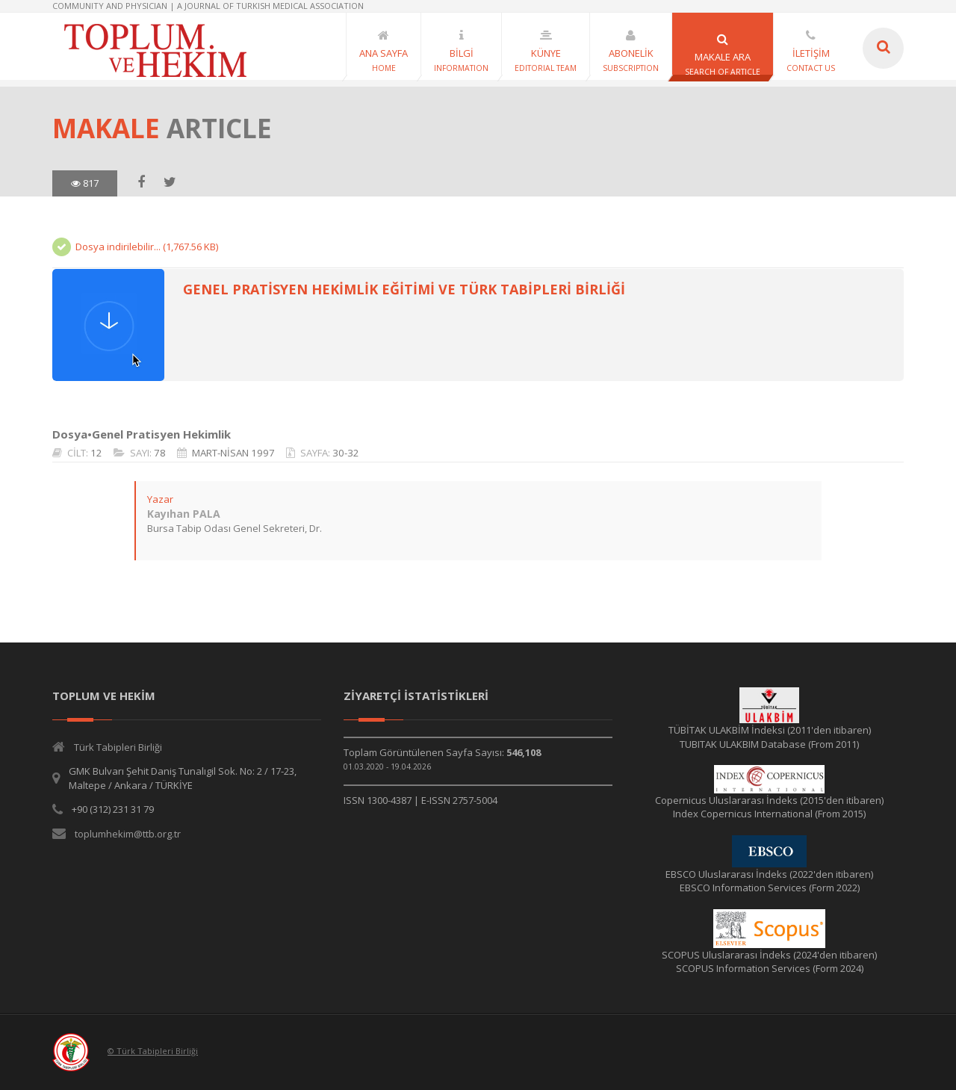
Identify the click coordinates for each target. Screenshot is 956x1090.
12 (96, 452)
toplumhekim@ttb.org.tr (128, 833)
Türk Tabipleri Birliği (118, 747)
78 (159, 452)
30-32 (345, 452)
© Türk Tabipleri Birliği (153, 1050)
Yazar (159, 499)
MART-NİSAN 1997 (232, 452)
